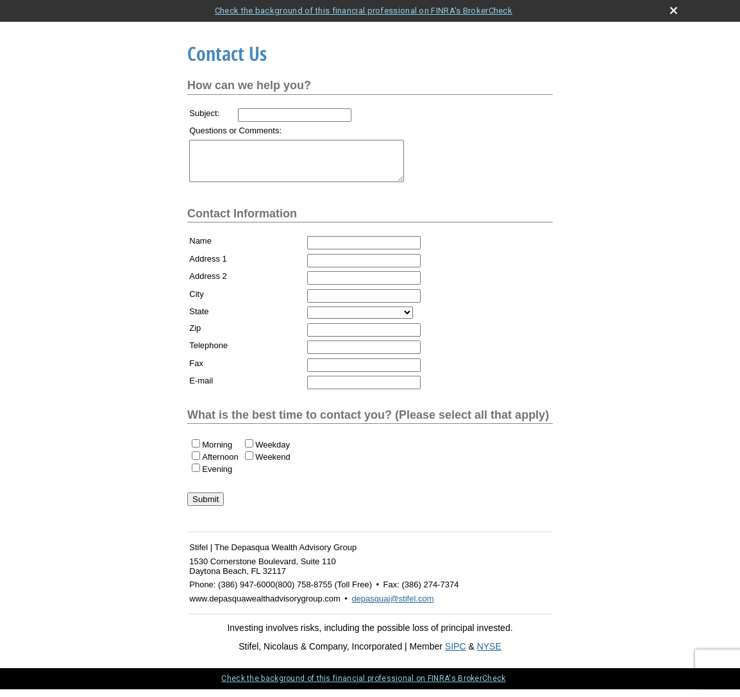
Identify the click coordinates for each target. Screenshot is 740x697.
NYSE (489, 654)
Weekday (272, 452)
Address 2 (208, 284)
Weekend (272, 464)
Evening (217, 477)
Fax (196, 371)
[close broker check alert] (673, 10)
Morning (217, 452)
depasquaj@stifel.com (392, 606)
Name (200, 248)
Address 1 (208, 266)
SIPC (455, 654)
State (198, 319)
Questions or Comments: (235, 130)
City (196, 302)
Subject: (204, 113)
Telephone (208, 353)
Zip (195, 335)
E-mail (201, 388)
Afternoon (220, 464)
